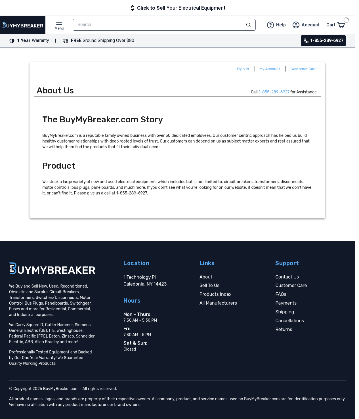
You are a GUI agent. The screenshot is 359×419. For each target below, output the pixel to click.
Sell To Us (209, 285)
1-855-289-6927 (274, 92)
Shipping (284, 312)
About (206, 277)
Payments (286, 303)
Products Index (216, 294)
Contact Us (287, 277)
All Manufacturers (218, 303)
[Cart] (336, 25)
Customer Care (303, 69)
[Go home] (52, 268)
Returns (283, 329)
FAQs (280, 294)
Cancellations (289, 320)
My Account (269, 69)
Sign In (243, 69)
